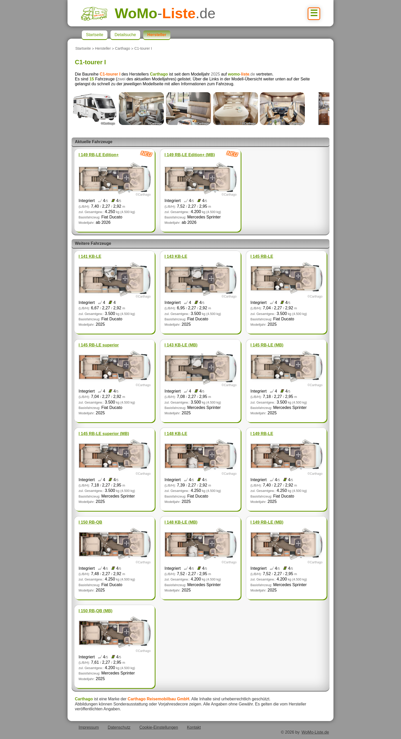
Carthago (122, 49)
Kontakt (194, 727)
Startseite (83, 49)
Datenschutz (119, 727)
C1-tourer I (143, 49)
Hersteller (103, 49)
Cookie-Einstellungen (158, 727)
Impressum (89, 727)
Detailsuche (125, 35)
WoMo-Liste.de (315, 732)
